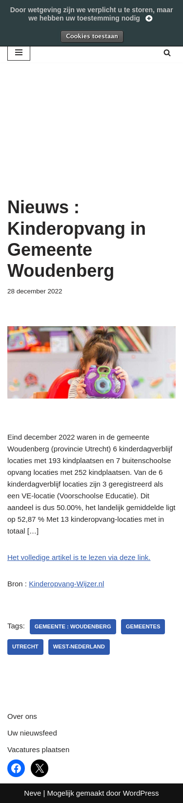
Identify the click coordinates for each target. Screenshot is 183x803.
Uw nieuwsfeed (32, 733)
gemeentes (143, 626)
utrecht (25, 646)
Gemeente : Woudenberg (73, 626)
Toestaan (92, 36)
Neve (32, 793)
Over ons (22, 716)
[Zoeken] (167, 52)
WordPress (141, 793)
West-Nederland (79, 646)
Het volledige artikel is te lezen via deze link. (78, 557)
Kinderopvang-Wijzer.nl (66, 584)
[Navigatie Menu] (18, 52)
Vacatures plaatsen (38, 749)
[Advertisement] (91, 142)
